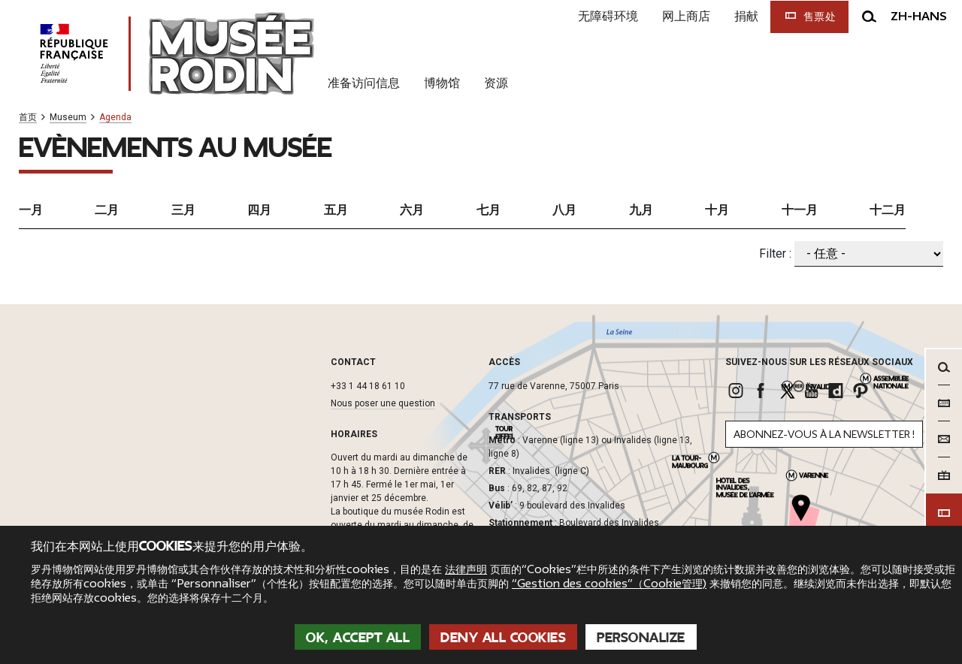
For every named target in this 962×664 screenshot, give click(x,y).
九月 (641, 210)
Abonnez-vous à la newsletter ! (824, 434)
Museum (68, 117)
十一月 (800, 210)
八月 (564, 210)
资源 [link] (496, 82)
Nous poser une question (383, 403)
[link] (737, 390)
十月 (717, 210)
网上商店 (686, 16)
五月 (336, 210)
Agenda (115, 117)
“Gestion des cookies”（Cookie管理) (609, 584)
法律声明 (466, 569)
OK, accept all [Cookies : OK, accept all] (358, 637)
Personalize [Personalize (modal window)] (641, 637)
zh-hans (919, 17)
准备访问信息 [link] (364, 82)
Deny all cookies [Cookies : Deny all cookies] (503, 637)
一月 (31, 210)
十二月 (888, 210)
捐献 (746, 16)
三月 (183, 210)
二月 (107, 210)
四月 (259, 210)
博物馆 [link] (442, 82)
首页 (28, 117)
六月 (412, 210)
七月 (488, 210)
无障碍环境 (608, 16)
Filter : (775, 253)
